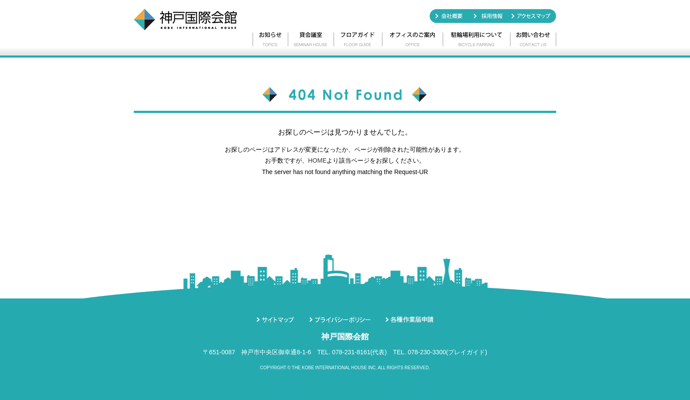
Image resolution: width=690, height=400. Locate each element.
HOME (317, 160)
